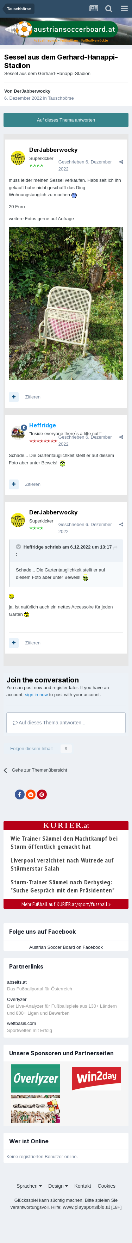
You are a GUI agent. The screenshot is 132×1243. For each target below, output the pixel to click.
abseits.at (17, 982)
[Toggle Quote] (19, 547)
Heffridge (34, 547)
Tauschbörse (61, 98)
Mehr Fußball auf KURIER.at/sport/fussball (66, 904)
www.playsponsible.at (86, 1207)
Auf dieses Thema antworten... (49, 722)
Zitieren (32, 397)
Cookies (107, 1186)
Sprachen (29, 1186)
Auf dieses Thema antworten (66, 120)
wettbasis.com (21, 1023)
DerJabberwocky (32, 91)
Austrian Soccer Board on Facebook (66, 947)
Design (58, 1186)
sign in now (36, 694)
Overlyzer (17, 999)
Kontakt (82, 1186)
